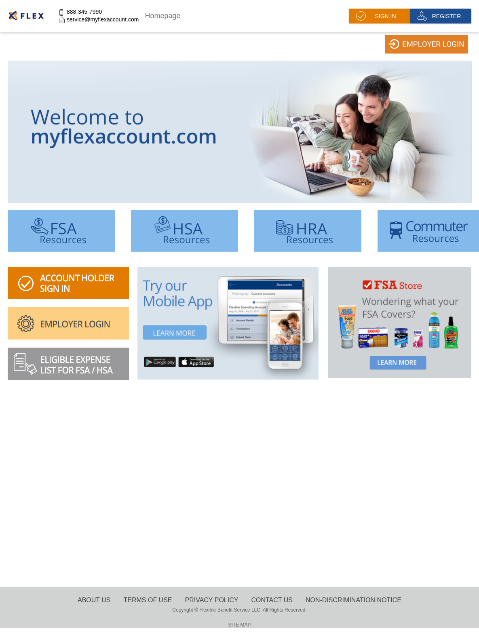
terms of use (148, 600)
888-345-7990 (84, 11)
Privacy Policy (211, 600)
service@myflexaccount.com (103, 19)
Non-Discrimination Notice (353, 600)
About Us (94, 600)
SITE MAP (239, 625)
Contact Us (272, 600)
